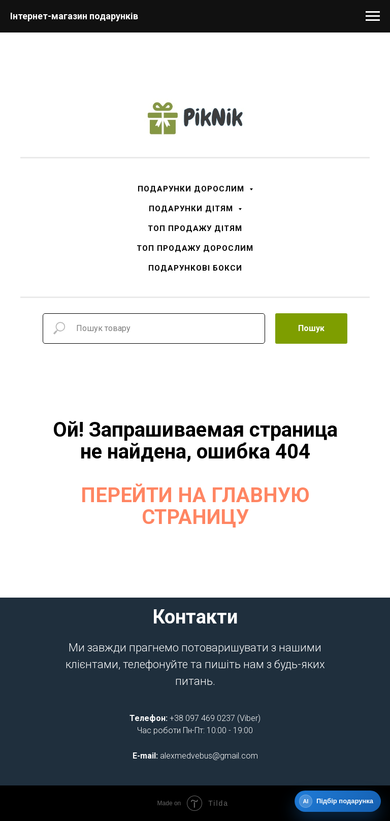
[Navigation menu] (373, 16)
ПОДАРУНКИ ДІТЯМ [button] (192, 208)
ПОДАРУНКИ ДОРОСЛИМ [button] (192, 188)
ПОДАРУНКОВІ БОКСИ (195, 268)
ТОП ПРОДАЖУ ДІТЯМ (195, 228)
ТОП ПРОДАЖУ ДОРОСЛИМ (195, 248)
